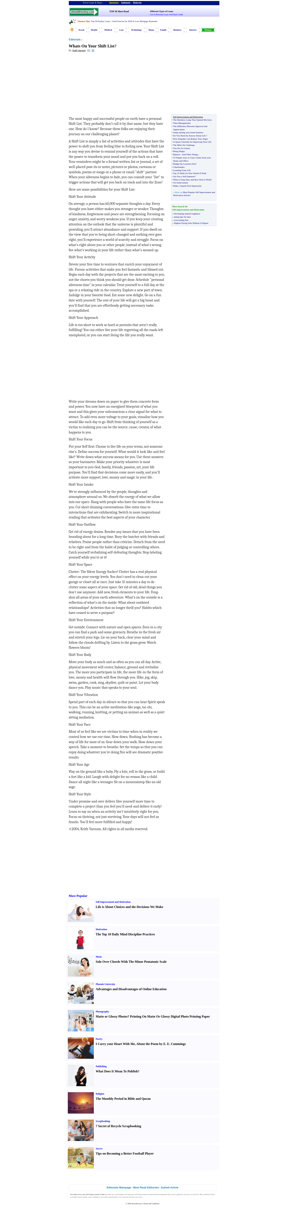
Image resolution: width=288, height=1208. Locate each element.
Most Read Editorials (146, 1187)
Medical (108, 30)
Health (94, 30)
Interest (192, 30)
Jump (175, 132)
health (74, 1197)
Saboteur (191, 176)
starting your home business (191, 132)
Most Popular (78, 896)
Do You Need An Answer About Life (189, 135)
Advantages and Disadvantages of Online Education (131, 989)
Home (151, 30)
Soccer (99, 1148)
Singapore (114, 2)
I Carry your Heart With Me (115, 1044)
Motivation (101, 929)
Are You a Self (179, 176)
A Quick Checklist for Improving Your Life (192, 142)
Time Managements (182, 123)
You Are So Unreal (181, 148)
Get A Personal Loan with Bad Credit (166, 14)
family (85, 1197)
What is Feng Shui (181, 179)
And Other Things (190, 154)
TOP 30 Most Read (119, 11)
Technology (136, 30)
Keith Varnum (79, 50)
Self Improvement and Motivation (113, 902)
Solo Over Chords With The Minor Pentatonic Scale (131, 961)
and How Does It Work (201, 179)
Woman (208, 30)
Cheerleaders (179, 167)
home (80, 1197)
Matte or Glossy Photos (112, 1016)
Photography (102, 1011)
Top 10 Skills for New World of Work (189, 173)
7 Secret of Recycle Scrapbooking (118, 1126)
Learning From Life (182, 170)
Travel (81, 30)
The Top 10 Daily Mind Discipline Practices (125, 934)
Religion (100, 1093)
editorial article (209, 1194)
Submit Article (169, 1187)
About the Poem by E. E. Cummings (161, 1044)
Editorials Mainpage (119, 1187)
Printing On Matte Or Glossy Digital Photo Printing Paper (170, 1016)
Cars (121, 30)
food (130, 1197)
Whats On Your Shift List (92, 46)
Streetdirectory (137, 1204)
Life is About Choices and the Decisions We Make (129, 907)
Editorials (75, 39)
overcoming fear (181, 220)
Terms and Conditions (151, 1204)
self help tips (129, 1194)
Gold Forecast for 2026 (122, 21)
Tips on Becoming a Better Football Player (125, 1153)
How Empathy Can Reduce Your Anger (190, 139)
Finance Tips (84, 21)
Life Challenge (188, 145)
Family (163, 30)
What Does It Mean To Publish (117, 1071)
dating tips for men (182, 217)
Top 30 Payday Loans (100, 21)
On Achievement (180, 182)
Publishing (101, 1066)
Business (177, 30)
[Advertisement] (101, 84)
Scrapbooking (103, 1121)
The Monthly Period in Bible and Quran (123, 1098)
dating (95, 1197)
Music (99, 956)
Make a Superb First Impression (187, 186)
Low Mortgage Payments (146, 21)
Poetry (99, 1039)
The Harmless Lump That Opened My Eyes (192, 120)
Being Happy (179, 151)
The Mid (177, 145)
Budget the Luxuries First (184, 164)
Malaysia (137, 2)
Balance (176, 154)
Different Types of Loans (161, 11)
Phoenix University (105, 984)
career (90, 1197)
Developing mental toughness (187, 213)
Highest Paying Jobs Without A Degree (191, 223)
